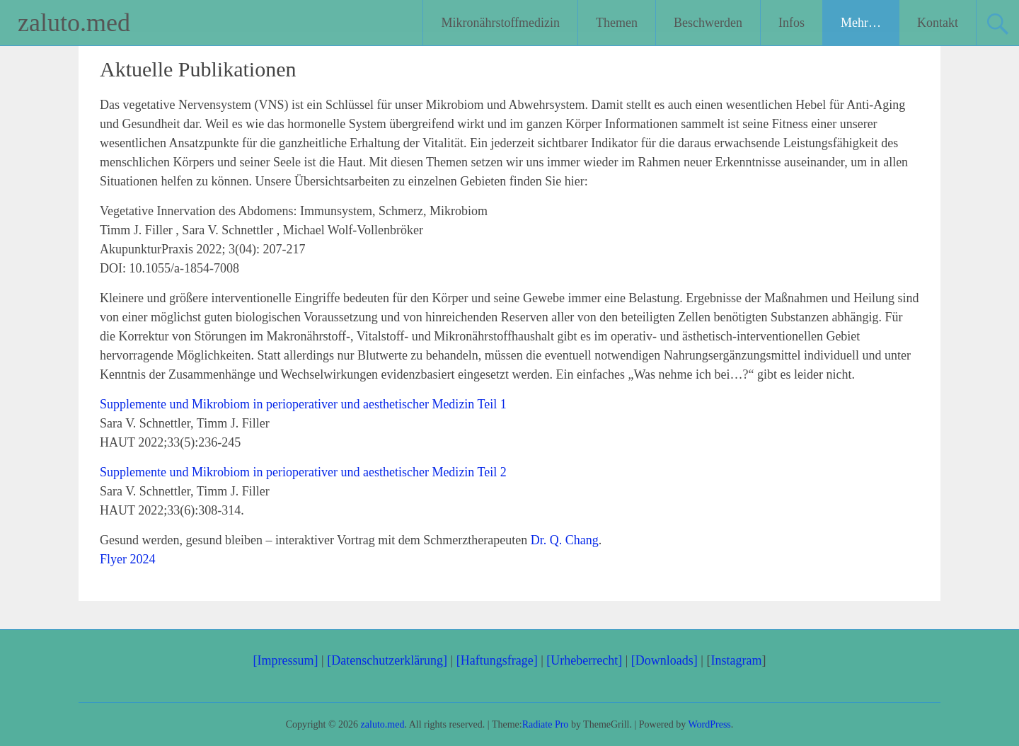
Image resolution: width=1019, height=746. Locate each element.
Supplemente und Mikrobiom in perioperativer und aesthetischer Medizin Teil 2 (303, 472)
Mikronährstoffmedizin (500, 23)
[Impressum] (285, 660)
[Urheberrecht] (584, 660)
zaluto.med (74, 22)
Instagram (735, 660)
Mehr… (861, 23)
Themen (617, 23)
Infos (791, 23)
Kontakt (937, 23)
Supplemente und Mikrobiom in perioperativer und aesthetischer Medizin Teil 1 (303, 404)
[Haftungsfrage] (497, 660)
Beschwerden (708, 23)
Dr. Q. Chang (565, 540)
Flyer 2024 (128, 559)
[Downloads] (664, 660)
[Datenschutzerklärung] (387, 660)
